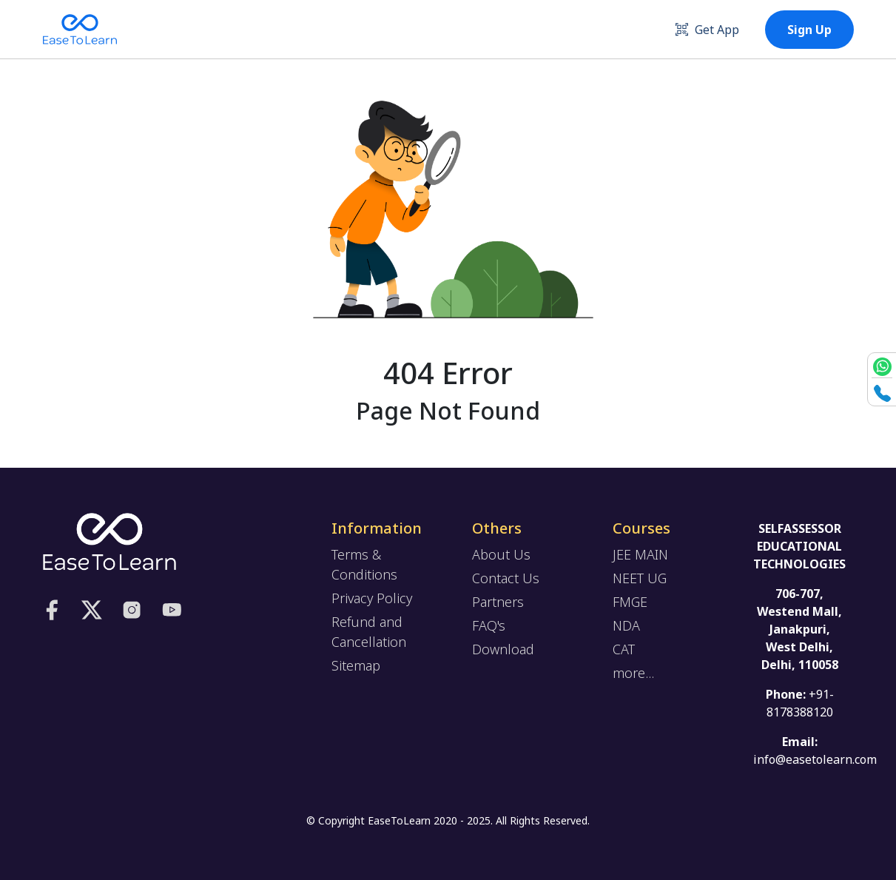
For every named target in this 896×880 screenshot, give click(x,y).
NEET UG (640, 578)
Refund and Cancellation (368, 632)
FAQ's (488, 625)
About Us (501, 554)
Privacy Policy (371, 598)
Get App (706, 29)
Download (503, 649)
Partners (498, 602)
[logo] (109, 541)
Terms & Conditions (364, 564)
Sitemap (355, 665)
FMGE (630, 602)
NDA (626, 625)
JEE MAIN (640, 554)
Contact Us (505, 578)
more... (633, 673)
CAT (624, 649)
